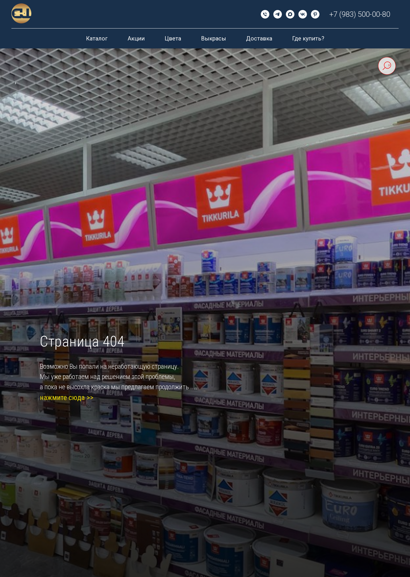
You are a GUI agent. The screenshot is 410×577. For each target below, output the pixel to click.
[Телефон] (265, 14)
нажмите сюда (62, 397)
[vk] (302, 14)
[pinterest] (315, 14)
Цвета (173, 38)
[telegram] (277, 14)
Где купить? (308, 38)
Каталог (97, 38)
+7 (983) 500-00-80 (359, 14)
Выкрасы (213, 38)
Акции (136, 38)
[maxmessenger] (290, 14)
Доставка (259, 38)
